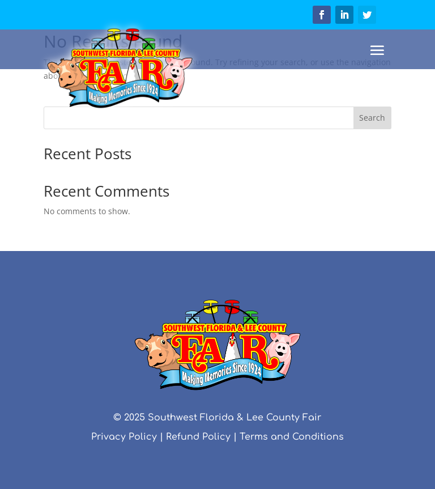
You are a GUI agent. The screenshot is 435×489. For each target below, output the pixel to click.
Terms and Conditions (292, 437)
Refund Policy (198, 437)
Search (372, 117)
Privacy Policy (124, 437)
